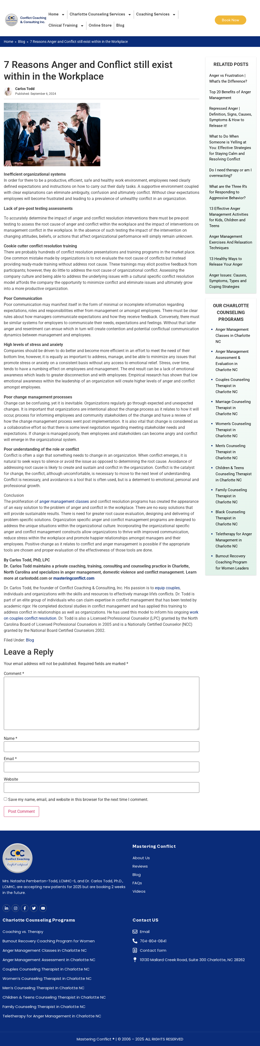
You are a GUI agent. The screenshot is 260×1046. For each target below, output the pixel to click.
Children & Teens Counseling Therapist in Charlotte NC (234, 474)
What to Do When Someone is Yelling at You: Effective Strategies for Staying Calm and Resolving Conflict (230, 147)
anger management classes (64, 501)
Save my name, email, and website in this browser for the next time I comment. (78, 800)
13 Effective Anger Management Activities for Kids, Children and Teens (228, 217)
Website (11, 779)
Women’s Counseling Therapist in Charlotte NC (233, 429)
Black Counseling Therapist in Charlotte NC (230, 518)
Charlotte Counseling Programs (39, 920)
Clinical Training (66, 25)
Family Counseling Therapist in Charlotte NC (231, 496)
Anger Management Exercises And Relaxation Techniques (230, 242)
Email (10, 759)
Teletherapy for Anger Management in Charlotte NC (234, 540)
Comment (14, 674)
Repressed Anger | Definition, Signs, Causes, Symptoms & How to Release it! (230, 117)
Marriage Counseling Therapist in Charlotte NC (233, 407)
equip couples (167, 587)
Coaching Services (156, 14)
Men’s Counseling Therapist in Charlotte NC (230, 452)
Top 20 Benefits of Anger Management (230, 95)
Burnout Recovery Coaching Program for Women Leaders (232, 562)
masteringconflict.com (73, 578)
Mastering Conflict (154, 846)
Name (10, 739)
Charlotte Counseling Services (101, 14)
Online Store (100, 25)
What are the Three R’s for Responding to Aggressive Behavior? (228, 192)
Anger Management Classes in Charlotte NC (233, 335)
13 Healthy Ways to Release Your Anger (225, 261)
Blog (120, 25)
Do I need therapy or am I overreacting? (230, 173)
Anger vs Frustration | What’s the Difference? (228, 78)
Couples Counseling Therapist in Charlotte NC (233, 385)
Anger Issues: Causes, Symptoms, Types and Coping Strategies (228, 281)
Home (56, 14)
